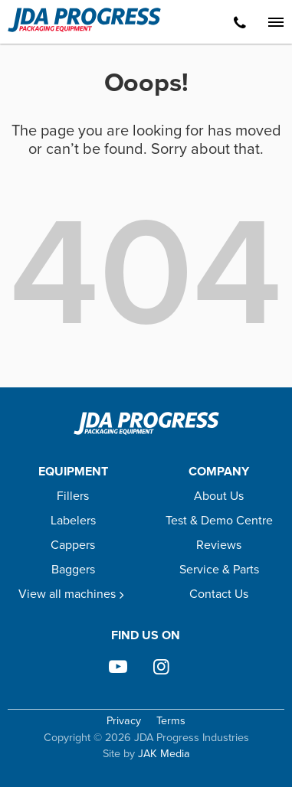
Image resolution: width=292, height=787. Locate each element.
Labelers (73, 520)
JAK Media (164, 753)
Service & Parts (219, 569)
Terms (170, 721)
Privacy (124, 721)
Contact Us (218, 593)
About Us (219, 496)
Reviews (218, 545)
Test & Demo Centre (219, 520)
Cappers (73, 545)
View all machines (73, 593)
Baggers (73, 569)
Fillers (73, 496)
